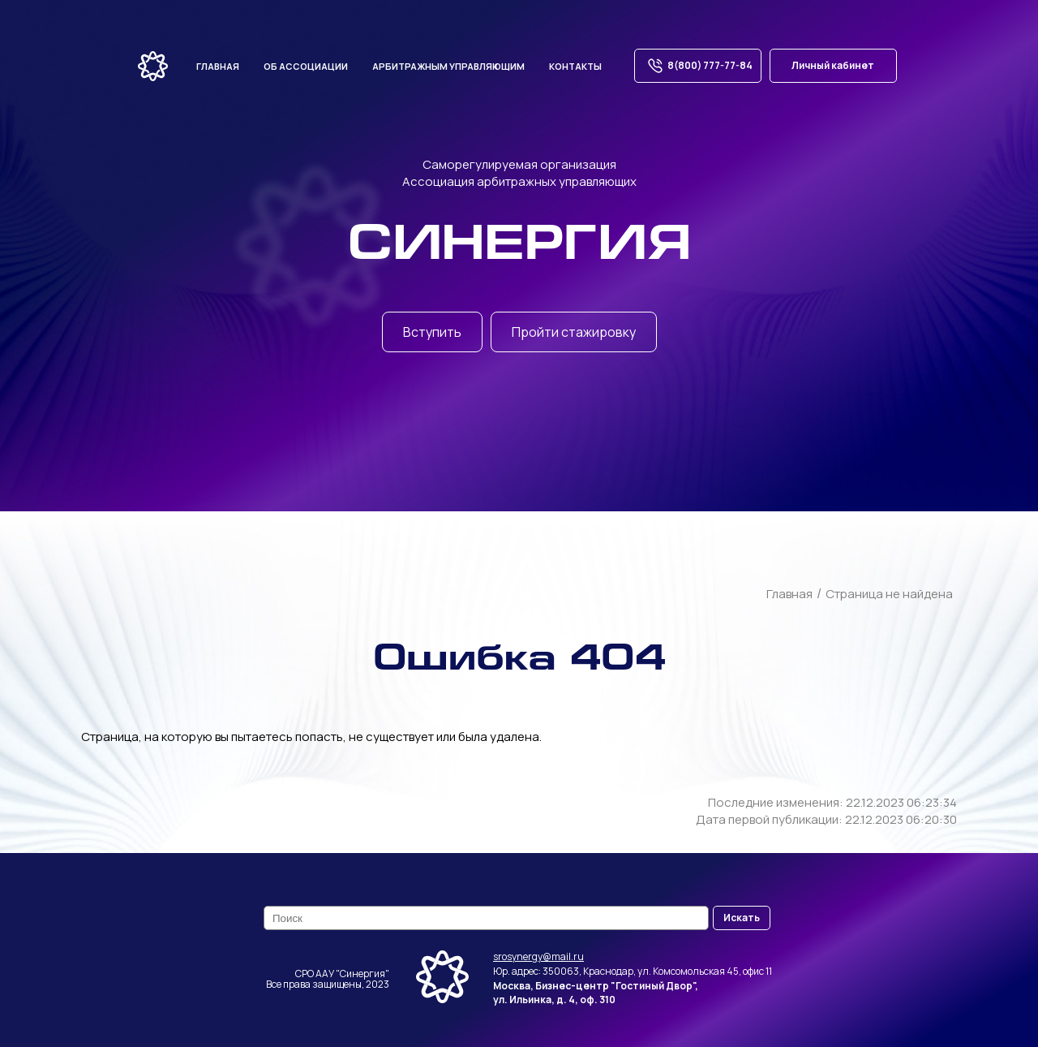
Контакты (575, 66)
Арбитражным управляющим (448, 66)
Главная (217, 66)
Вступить (432, 332)
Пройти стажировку (574, 332)
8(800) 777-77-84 (698, 66)
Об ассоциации (306, 66)
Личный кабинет (832, 65)
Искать (741, 917)
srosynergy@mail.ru (538, 956)
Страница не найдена (889, 593)
